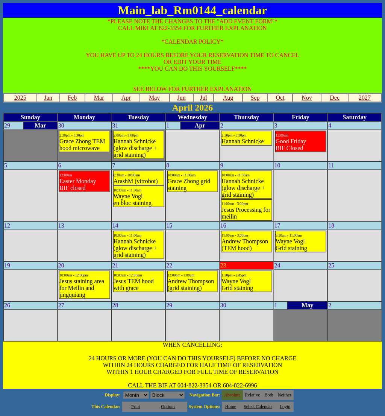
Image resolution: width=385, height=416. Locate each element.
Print (135, 406)
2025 (20, 97)
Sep (255, 97)
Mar (99, 97)
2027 (365, 97)
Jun (181, 97)
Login (285, 406)
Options (168, 406)
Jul (203, 97)
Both (269, 395)
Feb (72, 97)
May (154, 97)
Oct (280, 97)
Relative (252, 395)
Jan (48, 97)
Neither (284, 395)
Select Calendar (258, 406)
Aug (228, 97)
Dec (335, 97)
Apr (126, 97)
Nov (307, 97)
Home (230, 406)
